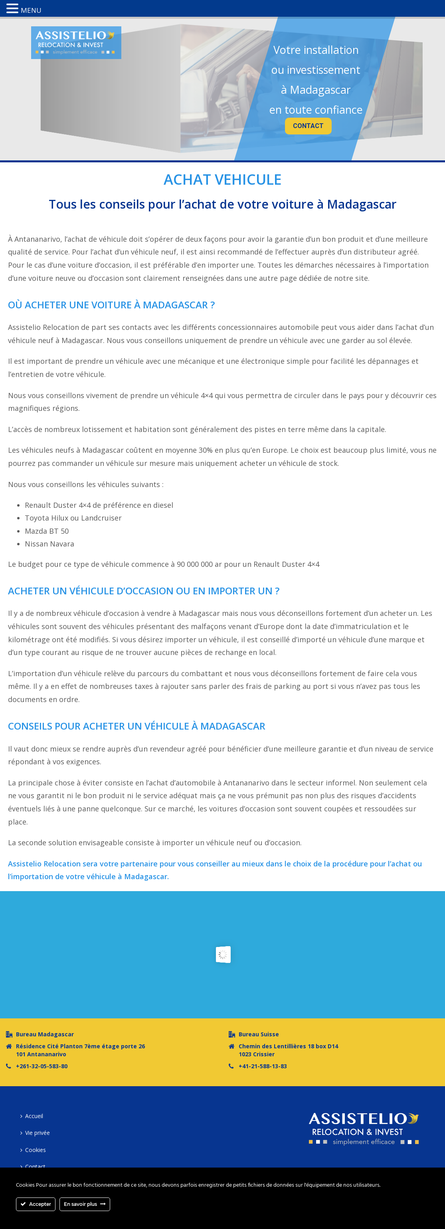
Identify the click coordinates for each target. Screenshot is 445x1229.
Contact (32, 1166)
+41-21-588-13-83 (263, 1066)
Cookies (33, 1150)
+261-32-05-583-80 (41, 1066)
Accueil (31, 1116)
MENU (31, 10)
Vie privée (35, 1132)
